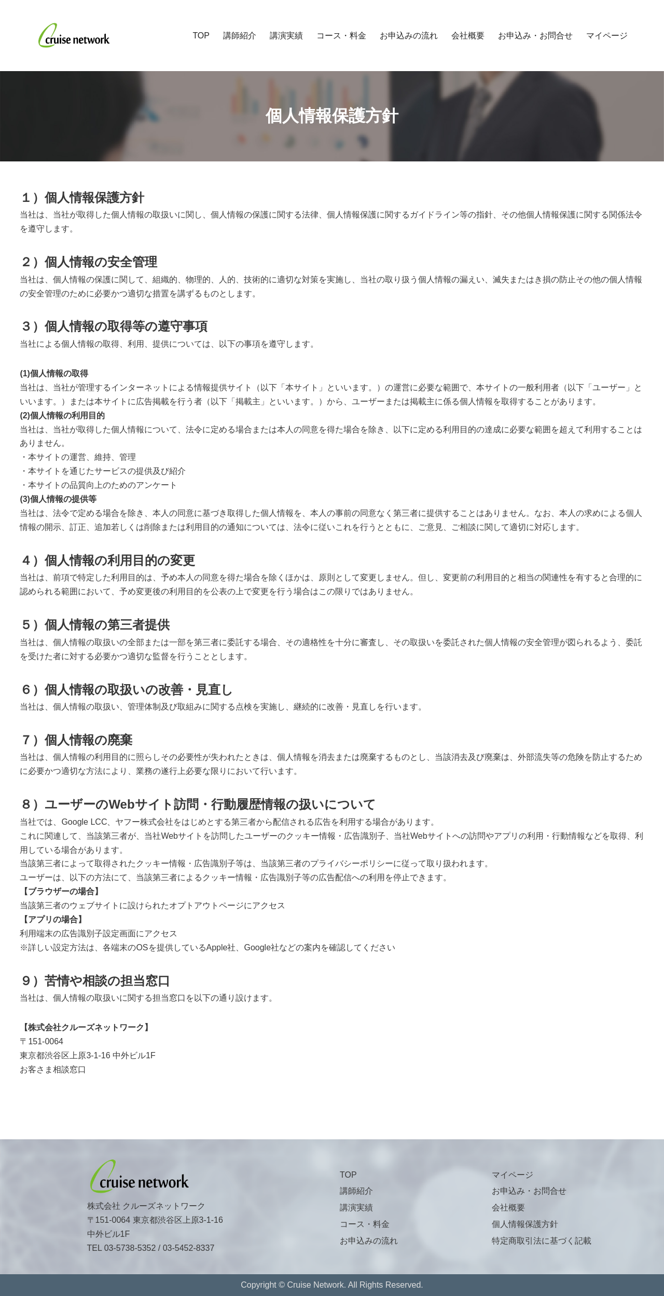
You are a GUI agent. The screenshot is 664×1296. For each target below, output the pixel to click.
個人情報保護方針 (525, 1224)
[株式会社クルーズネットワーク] (73, 35)
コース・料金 (341, 35)
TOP (201, 35)
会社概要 (468, 35)
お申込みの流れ (409, 35)
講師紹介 (239, 35)
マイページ (607, 35)
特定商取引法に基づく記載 (541, 1240)
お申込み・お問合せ (535, 35)
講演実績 (286, 35)
